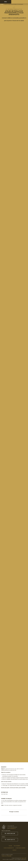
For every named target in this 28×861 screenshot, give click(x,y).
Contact (14, 850)
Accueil (2, 4)
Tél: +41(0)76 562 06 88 (10, 833)
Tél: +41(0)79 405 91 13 (10, 839)
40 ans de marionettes (9, 847)
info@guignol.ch (13, 828)
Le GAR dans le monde (20, 847)
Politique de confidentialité (6, 855)
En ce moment (17, 845)
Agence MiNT (24, 858)
